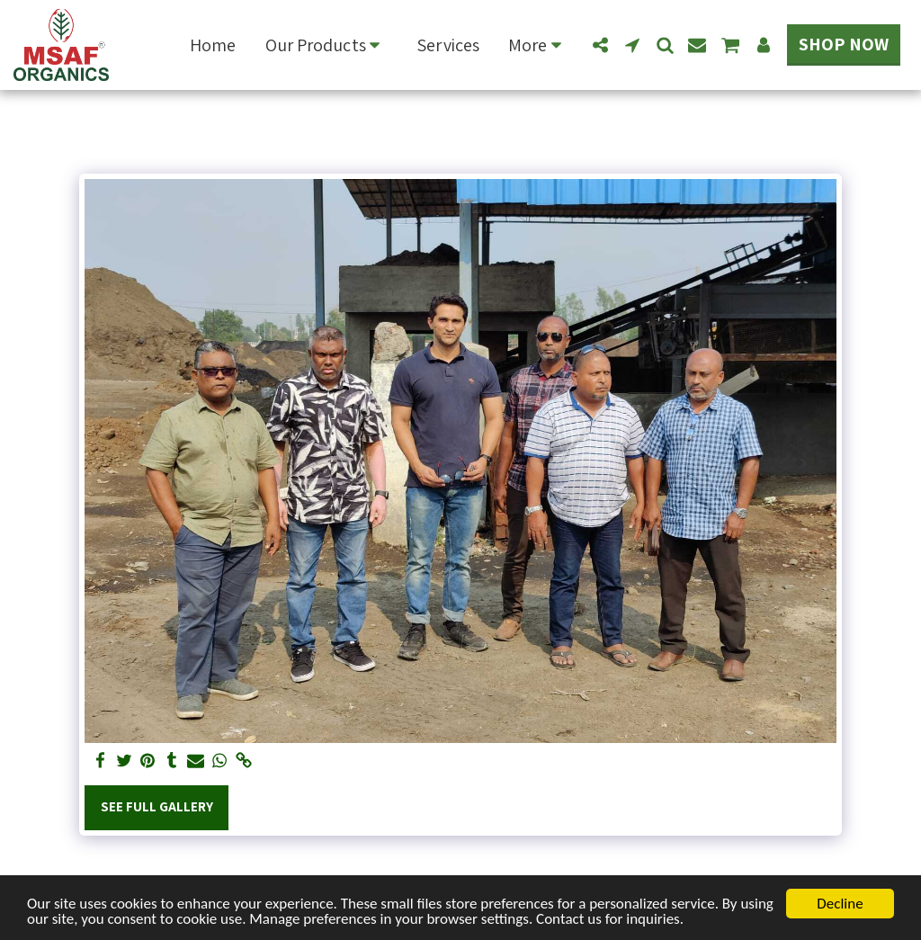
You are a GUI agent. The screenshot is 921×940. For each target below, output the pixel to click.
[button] (327, 45)
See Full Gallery (157, 806)
